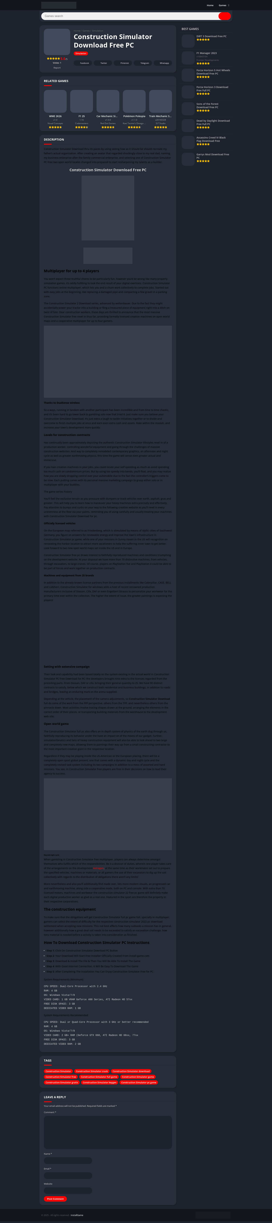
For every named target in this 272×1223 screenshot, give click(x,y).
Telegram (142, 64)
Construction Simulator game (138, 1078)
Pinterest (122, 64)
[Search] (136, 17)
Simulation (97, 32)
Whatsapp (162, 64)
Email (47, 1170)
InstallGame (77, 1216)
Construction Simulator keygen (99, 1084)
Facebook (82, 64)
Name (48, 1155)
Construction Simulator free (61, 1078)
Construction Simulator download (131, 1073)
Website (48, 1185)
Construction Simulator (58, 1073)
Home (210, 5)
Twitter (101, 64)
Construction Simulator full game (99, 1078)
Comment (50, 1114)
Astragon (98, 870)
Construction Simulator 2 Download (70, 305)
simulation (50, 742)
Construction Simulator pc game (138, 1084)
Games (222, 5)
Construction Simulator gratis (62, 1084)
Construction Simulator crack (92, 1073)
